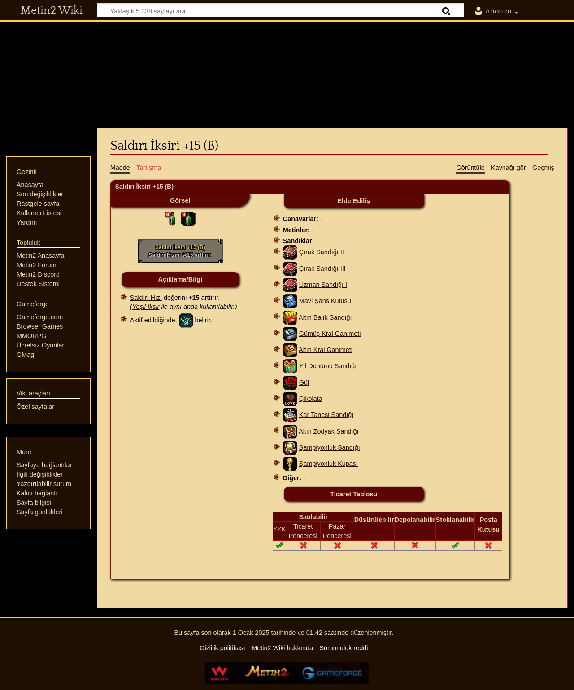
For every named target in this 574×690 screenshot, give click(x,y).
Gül (304, 382)
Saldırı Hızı (146, 297)
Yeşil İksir (146, 306)
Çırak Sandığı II (321, 252)
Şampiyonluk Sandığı (329, 447)
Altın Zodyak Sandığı (329, 430)
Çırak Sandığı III (322, 268)
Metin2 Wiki (52, 10)
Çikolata (310, 398)
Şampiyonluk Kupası (328, 463)
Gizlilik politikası (222, 647)
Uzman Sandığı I (323, 284)
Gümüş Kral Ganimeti (330, 333)
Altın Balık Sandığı (325, 317)
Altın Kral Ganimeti (325, 349)
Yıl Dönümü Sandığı (328, 365)
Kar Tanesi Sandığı (326, 414)
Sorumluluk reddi (343, 647)
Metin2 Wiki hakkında (282, 647)
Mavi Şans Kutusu (325, 300)
